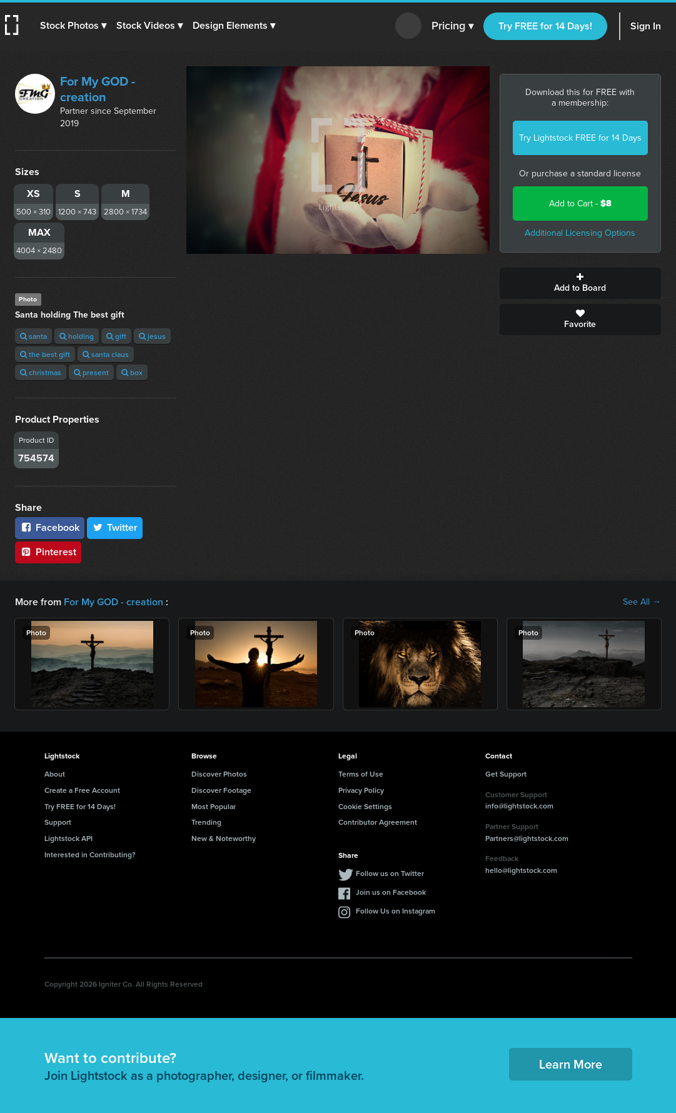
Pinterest (48, 552)
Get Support (506, 773)
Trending (206, 822)
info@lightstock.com (519, 805)
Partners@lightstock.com (526, 838)
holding (76, 336)
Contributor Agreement (377, 822)
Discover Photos (219, 773)
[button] (73, 26)
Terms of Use (360, 773)
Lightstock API (68, 838)
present (91, 372)
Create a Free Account (82, 790)
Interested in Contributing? (90, 854)
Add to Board (580, 283)
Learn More (570, 1064)
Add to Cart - (580, 203)
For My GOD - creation (97, 89)
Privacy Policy (361, 790)
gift (116, 336)
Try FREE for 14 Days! (545, 26)
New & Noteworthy (223, 838)
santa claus (106, 354)
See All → (642, 602)
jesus (152, 336)
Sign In (645, 26)
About (54, 773)
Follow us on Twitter (390, 873)
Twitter (115, 527)
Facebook (49, 527)
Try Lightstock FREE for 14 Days (580, 137)
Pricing (452, 26)
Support (57, 822)
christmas (40, 372)
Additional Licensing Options (580, 232)
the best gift (45, 354)
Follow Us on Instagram (395, 910)
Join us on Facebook (391, 892)
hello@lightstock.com (521, 870)
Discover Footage (221, 790)
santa (33, 336)
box (132, 372)
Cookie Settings (365, 806)
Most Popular (213, 806)
